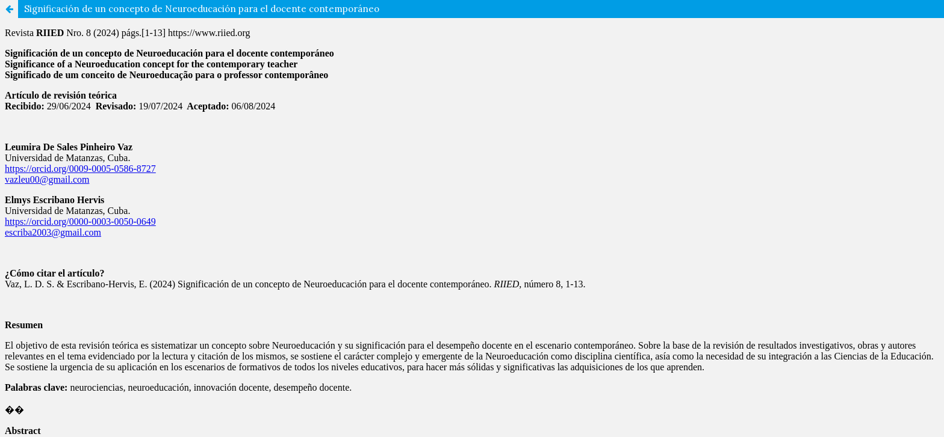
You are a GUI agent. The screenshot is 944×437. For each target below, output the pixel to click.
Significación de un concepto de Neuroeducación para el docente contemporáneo (201, 8)
